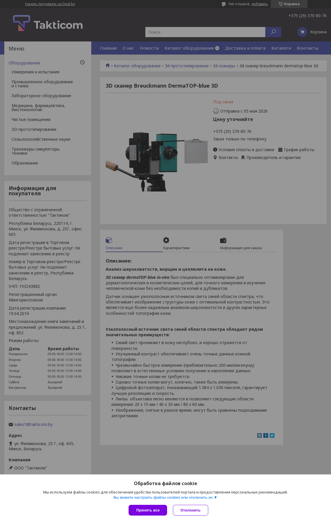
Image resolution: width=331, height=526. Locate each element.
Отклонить (190, 510)
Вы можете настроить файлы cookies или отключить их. (164, 497)
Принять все (148, 510)
